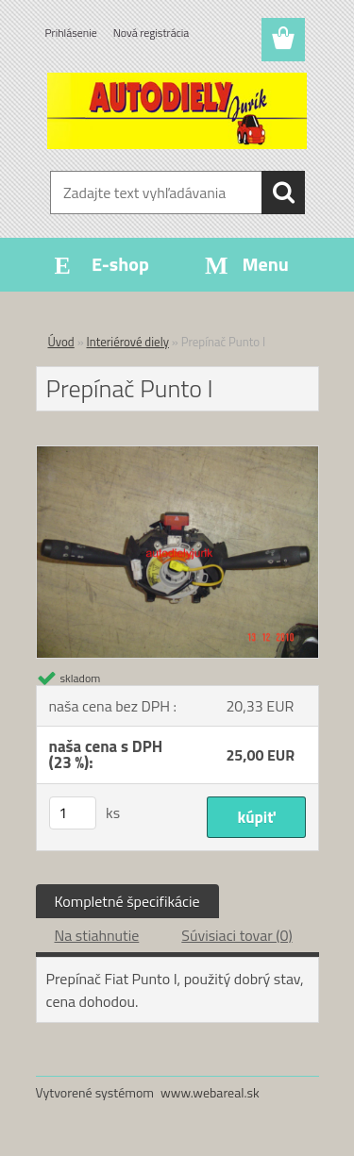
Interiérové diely (128, 341)
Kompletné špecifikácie (127, 901)
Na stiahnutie (97, 935)
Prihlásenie (71, 33)
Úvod (61, 341)
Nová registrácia (151, 33)
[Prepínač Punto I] (177, 454)
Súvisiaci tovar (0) (236, 935)
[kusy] (72, 812)
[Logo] (177, 110)
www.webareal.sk (210, 1092)
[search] (283, 192)
